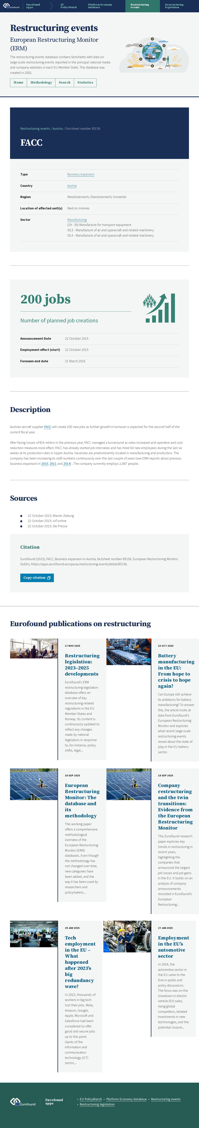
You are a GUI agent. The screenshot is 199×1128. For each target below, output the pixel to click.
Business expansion (81, 174)
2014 (66, 464)
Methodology (41, 83)
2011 (53, 464)
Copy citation (34, 578)
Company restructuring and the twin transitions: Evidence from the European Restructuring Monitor (175, 806)
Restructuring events (35, 128)
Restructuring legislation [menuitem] (174, 6)
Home (18, 83)
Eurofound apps (54, 1102)
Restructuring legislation (97, 1104)
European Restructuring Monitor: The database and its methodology (82, 800)
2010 (44, 464)
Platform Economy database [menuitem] (100, 6)
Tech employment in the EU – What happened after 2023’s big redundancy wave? (80, 962)
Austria (58, 128)
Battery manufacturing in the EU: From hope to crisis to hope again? (176, 671)
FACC (47, 427)
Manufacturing (77, 220)
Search (64, 83)
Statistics (85, 83)
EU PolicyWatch (91, 1099)
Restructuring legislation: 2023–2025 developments (82, 665)
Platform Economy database (126, 1099)
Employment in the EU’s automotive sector (173, 947)
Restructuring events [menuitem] (140, 6)
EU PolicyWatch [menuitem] (69, 6)
